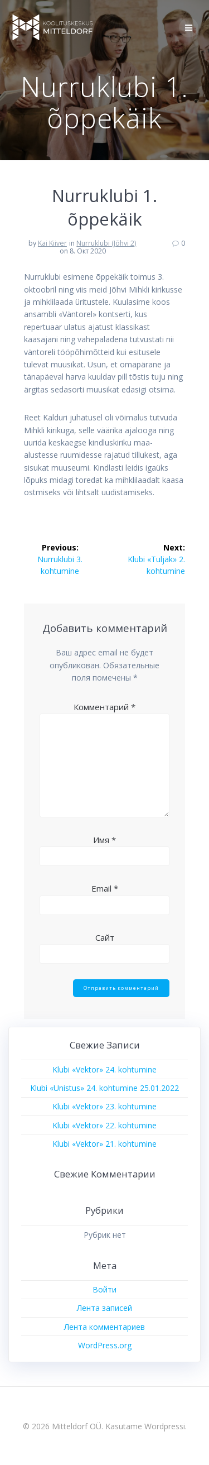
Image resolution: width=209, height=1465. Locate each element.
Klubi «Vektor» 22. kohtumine (104, 1125)
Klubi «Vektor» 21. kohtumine (104, 1143)
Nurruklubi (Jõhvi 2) (106, 243)
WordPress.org (105, 1345)
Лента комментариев (104, 1327)
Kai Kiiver (52, 243)
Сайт (104, 937)
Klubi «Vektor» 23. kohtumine (104, 1106)
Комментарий (104, 706)
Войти (104, 1289)
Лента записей (104, 1308)
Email (104, 888)
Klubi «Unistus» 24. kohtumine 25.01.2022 (104, 1088)
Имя (104, 839)
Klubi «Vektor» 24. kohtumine (104, 1069)
